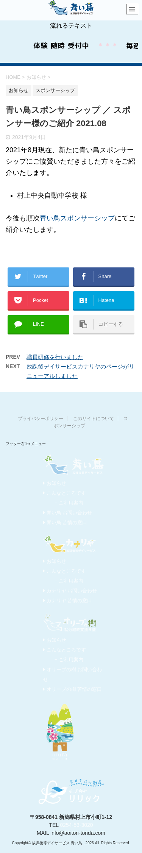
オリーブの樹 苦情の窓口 (72, 689)
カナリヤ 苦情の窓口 (67, 600)
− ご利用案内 (69, 503)
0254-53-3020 (76, 825)
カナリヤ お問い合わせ (70, 591)
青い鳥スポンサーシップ (77, 218)
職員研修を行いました (55, 357)
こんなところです (64, 493)
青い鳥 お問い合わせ (67, 513)
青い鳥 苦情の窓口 (65, 522)
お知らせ (54, 483)
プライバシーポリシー (40, 418)
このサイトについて (93, 418)
